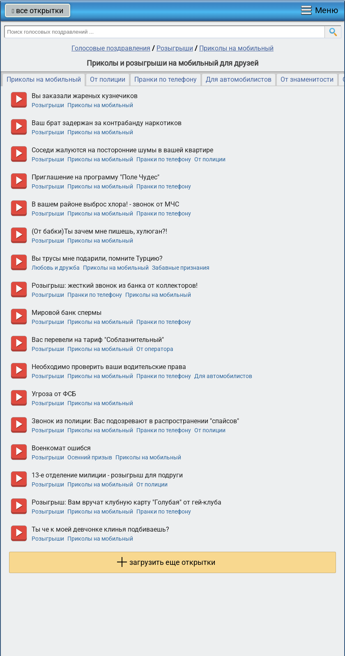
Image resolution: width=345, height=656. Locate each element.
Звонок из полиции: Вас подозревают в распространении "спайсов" (135, 421)
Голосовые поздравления (110, 48)
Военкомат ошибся (61, 448)
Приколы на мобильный (236, 48)
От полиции (107, 79)
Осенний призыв (89, 457)
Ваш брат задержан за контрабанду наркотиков (107, 123)
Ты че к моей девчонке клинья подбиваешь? (100, 529)
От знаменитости (307, 79)
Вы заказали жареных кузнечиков (85, 96)
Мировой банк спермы (66, 313)
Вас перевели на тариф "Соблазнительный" (98, 340)
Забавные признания (180, 267)
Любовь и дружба (56, 267)
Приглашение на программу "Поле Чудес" (95, 177)
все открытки (37, 10)
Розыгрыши (174, 48)
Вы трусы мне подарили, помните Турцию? (97, 258)
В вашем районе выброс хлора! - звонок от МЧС (105, 204)
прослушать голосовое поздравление (19, 100)
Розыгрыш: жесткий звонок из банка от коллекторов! (115, 285)
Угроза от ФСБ (54, 394)
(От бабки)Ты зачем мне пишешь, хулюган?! (99, 231)
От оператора (154, 349)
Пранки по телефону (165, 79)
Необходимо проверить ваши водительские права (109, 367)
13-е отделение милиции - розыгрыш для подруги (107, 475)
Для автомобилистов (238, 79)
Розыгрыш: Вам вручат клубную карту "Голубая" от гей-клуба (126, 502)
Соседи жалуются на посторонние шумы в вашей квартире (122, 150)
